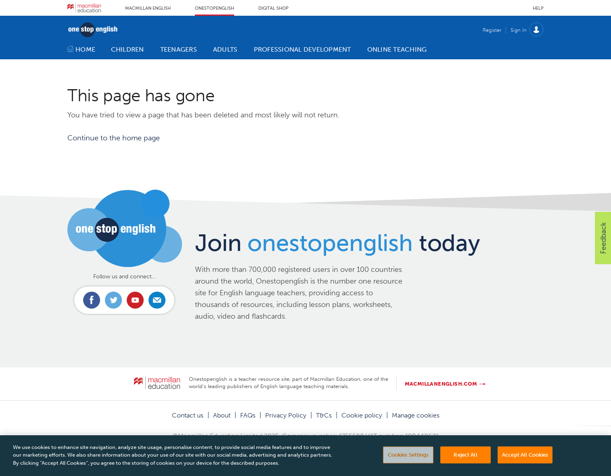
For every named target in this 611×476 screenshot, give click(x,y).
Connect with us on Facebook (92, 300)
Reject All (465, 463)
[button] (603, 238)
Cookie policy (361, 415)
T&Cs (324, 415)
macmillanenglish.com (441, 384)
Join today (337, 243)
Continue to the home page (113, 138)
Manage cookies (415, 415)
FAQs (247, 415)
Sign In (519, 30)
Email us (157, 300)
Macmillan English (148, 8)
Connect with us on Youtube (135, 300)
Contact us (187, 415)
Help (538, 8)
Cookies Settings (408, 463)
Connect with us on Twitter (113, 300)
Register (492, 30)
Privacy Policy (285, 415)
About (221, 415)
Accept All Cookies (525, 463)
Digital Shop (273, 8)
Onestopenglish (214, 8)
